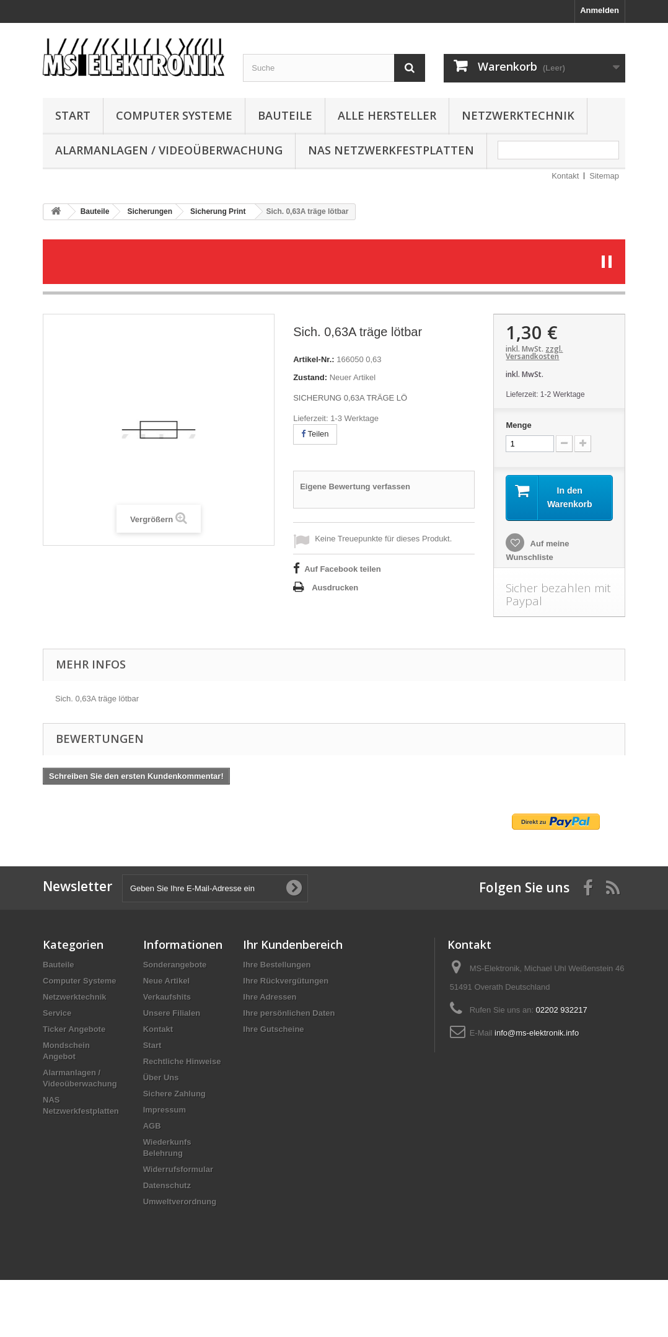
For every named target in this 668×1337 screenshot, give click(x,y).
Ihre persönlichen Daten (289, 1013)
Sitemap (604, 175)
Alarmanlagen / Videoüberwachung (169, 150)
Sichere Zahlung (174, 1093)
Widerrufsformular (178, 1169)
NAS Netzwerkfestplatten (391, 150)
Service (57, 1013)
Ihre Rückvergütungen (285, 980)
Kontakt (565, 175)
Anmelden (599, 10)
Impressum (164, 1109)
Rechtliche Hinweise (182, 1061)
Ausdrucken (335, 587)
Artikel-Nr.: (313, 359)
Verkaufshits (167, 997)
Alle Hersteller (387, 115)
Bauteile (285, 115)
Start (72, 115)
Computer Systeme (174, 115)
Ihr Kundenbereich (293, 944)
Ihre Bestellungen (276, 964)
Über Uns (161, 1077)
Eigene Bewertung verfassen (355, 486)
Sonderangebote (175, 964)
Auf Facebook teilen (342, 569)
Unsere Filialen (171, 1013)
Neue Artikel (166, 980)
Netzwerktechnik (518, 115)
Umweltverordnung (179, 1201)
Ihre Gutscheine (273, 1029)
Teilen (314, 433)
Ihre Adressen (269, 997)
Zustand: (310, 377)
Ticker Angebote (74, 1029)
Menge (518, 425)
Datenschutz (167, 1185)
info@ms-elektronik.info (536, 1032)
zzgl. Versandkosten (534, 353)
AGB (152, 1125)
